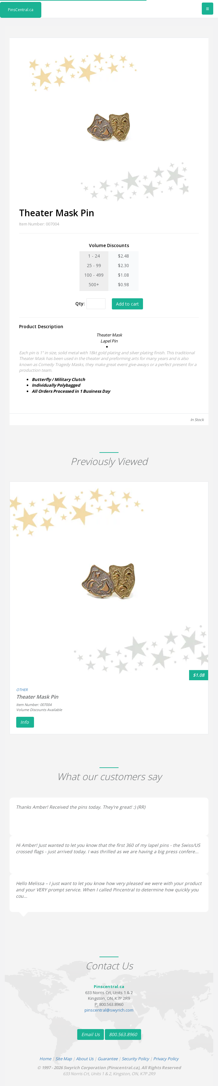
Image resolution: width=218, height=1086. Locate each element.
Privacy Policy (166, 1059)
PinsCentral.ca (20, 9)
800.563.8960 (123, 1034)
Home (45, 1059)
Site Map (63, 1059)
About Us (84, 1059)
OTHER (22, 689)
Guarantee (108, 1059)
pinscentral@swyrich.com (109, 1010)
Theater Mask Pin (37, 696)
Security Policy (135, 1059)
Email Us (90, 1034)
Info (25, 722)
